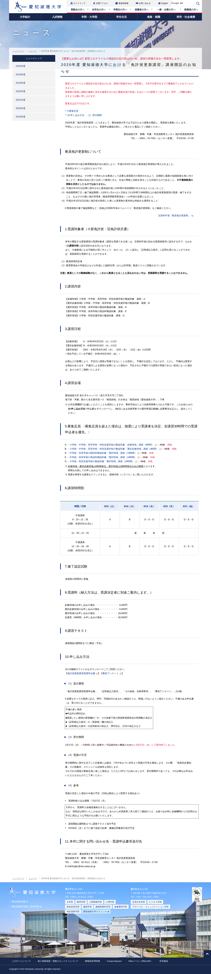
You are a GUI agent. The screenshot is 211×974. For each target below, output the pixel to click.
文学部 (70, 902)
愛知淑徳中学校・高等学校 (26, 906)
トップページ (18, 51)
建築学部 (87, 906)
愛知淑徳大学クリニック (96, 911)
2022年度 (20, 91)
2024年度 (20, 74)
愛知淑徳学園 (20, 901)
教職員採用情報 (92, 961)
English (164, 3)
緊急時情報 (123, 3)
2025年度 (20, 66)
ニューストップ (34, 58)
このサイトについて (21, 961)
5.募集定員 (72, 111)
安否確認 (163, 961)
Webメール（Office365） (140, 961)
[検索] (183, 3)
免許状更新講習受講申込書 (81, 673)
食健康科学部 (120, 906)
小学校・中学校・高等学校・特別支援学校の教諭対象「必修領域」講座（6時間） (112, 444)
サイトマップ (79, 3)
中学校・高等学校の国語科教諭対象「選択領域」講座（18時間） (103, 453)
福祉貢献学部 (73, 911)
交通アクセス (102, 3)
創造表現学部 (73, 906)
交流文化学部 (138, 902)
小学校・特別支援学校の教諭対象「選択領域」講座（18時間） (102, 461)
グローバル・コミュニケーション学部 (150, 906)
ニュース (33, 51)
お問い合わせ (145, 3)
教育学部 (81, 902)
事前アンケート (111, 673)
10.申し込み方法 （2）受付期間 (84, 115)
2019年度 (20, 116)
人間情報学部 (95, 902)
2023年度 (20, 83)
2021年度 (20, 100)
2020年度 (20, 108)
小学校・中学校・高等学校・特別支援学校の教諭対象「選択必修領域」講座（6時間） (114, 448)
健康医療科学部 (102, 906)
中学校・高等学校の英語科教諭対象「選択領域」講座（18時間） (103, 457)
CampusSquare (114, 961)
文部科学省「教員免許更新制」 (174, 215)
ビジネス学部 (155, 902)
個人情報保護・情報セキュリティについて (58, 961)
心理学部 (110, 902)
